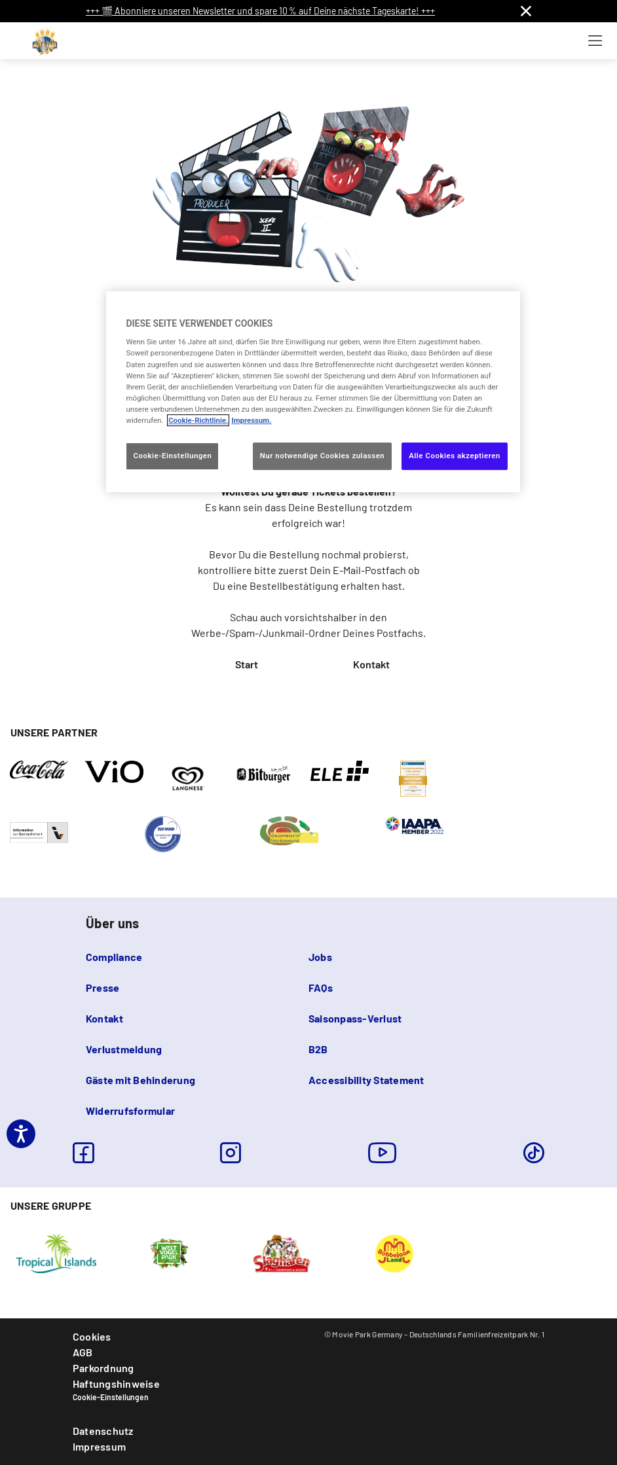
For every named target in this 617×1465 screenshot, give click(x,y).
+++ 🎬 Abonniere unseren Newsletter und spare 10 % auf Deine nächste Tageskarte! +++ (260, 10)
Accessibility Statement (366, 1080)
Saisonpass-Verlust (355, 1018)
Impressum (99, 1446)
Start (246, 664)
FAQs (320, 987)
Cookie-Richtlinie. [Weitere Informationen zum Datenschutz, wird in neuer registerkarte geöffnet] (198, 420)
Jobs (320, 956)
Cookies (92, 1336)
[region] (312, 391)
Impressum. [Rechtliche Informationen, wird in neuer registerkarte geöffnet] (251, 420)
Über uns (112, 923)
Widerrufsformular (130, 1110)
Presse (102, 987)
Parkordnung (103, 1368)
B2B (318, 1049)
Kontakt (371, 664)
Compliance (114, 956)
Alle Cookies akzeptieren (454, 455)
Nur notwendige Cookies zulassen (322, 455)
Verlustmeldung (124, 1049)
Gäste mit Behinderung (140, 1080)
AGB (83, 1352)
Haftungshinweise (116, 1383)
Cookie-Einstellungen (111, 1397)
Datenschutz (103, 1430)
